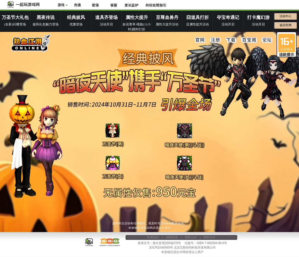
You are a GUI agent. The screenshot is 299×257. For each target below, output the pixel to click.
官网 (200, 40)
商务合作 (191, 237)
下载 (231, 40)
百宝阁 (249, 40)
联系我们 (153, 237)
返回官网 (286, 25)
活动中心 (286, 16)
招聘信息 (172, 237)
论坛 (267, 40)
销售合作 (210, 237)
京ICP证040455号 (161, 247)
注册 (215, 40)
